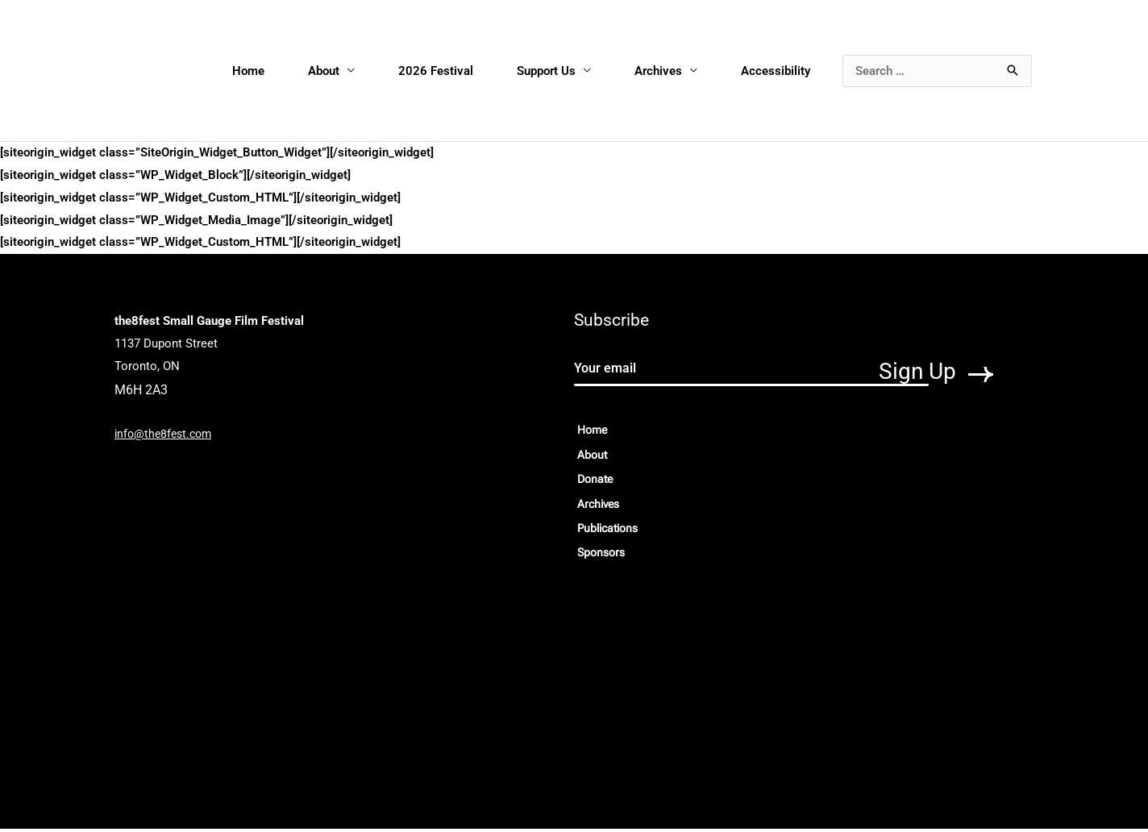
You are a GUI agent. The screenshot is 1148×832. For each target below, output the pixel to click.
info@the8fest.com (166, 433)
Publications (610, 531)
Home (249, 71)
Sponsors (602, 556)
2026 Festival (436, 71)
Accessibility (776, 71)
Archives (659, 71)
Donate (596, 481)
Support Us (547, 71)
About (324, 71)
